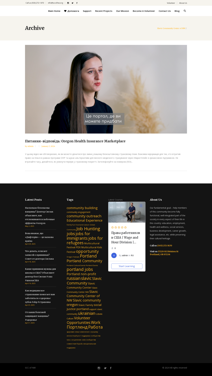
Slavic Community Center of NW (171, 28)
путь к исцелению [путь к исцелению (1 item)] (74, 340)
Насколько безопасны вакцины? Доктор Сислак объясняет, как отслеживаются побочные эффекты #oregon (40, 216)
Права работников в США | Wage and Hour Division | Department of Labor (125, 242)
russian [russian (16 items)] (74, 278)
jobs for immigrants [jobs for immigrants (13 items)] (78, 236)
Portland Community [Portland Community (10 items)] (84, 260)
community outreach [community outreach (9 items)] (84, 215)
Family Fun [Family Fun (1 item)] (71, 225)
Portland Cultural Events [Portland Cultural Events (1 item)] (76, 265)
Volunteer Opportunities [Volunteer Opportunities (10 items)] (78, 320)
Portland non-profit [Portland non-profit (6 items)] (81, 274)
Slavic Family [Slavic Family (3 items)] (85, 305)
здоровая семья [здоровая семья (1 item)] (73, 332)
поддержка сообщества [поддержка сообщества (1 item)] (90, 336)
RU (132, 255)
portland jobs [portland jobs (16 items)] (80, 269)
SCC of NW (30, 367)
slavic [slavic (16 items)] (86, 278)
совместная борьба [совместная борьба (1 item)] (75, 344)
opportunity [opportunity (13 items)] (87, 251)
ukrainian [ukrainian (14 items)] (86, 313)
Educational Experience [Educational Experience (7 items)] (84, 220)
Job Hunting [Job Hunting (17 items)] (88, 229)
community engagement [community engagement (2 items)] (78, 212)
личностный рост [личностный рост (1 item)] (74, 336)
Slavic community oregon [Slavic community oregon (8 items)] (84, 302)
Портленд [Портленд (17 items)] (77, 327)
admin (31, 146)
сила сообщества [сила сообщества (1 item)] (89, 340)
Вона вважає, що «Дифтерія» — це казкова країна (39, 237)
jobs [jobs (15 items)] (71, 233)
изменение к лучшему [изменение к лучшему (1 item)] (89, 332)
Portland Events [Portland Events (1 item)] (92, 265)
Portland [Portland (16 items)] (88, 256)
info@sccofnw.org (55, 3)
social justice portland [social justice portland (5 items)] (84, 307)
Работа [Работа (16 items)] (95, 327)
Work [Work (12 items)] (95, 322)
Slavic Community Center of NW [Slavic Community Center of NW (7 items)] (83, 296)
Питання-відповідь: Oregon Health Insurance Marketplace (75, 141)
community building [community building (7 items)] (82, 208)
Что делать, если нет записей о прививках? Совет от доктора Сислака (39, 255)
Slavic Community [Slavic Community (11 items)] (84, 281)
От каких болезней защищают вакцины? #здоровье (37, 316)
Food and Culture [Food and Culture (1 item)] (82, 225)
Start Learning (127, 266)
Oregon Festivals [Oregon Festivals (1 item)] (73, 257)
